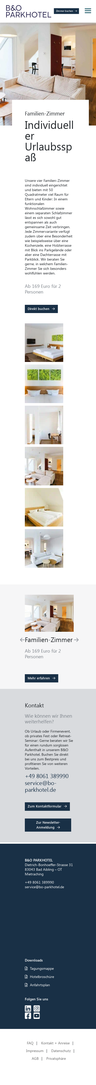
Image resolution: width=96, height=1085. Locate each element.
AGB (35, 1059)
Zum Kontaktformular (44, 806)
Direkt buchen (38, 308)
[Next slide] (76, 640)
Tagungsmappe (39, 968)
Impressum (35, 1051)
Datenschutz (61, 1051)
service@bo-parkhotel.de (41, 786)
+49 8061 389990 (47, 776)
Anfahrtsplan (37, 984)
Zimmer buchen (64, 10)
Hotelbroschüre (39, 976)
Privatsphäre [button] (56, 1059)
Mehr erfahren (39, 678)
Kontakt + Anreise (55, 1043)
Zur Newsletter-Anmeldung (48, 824)
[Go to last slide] (22, 640)
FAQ (30, 1043)
